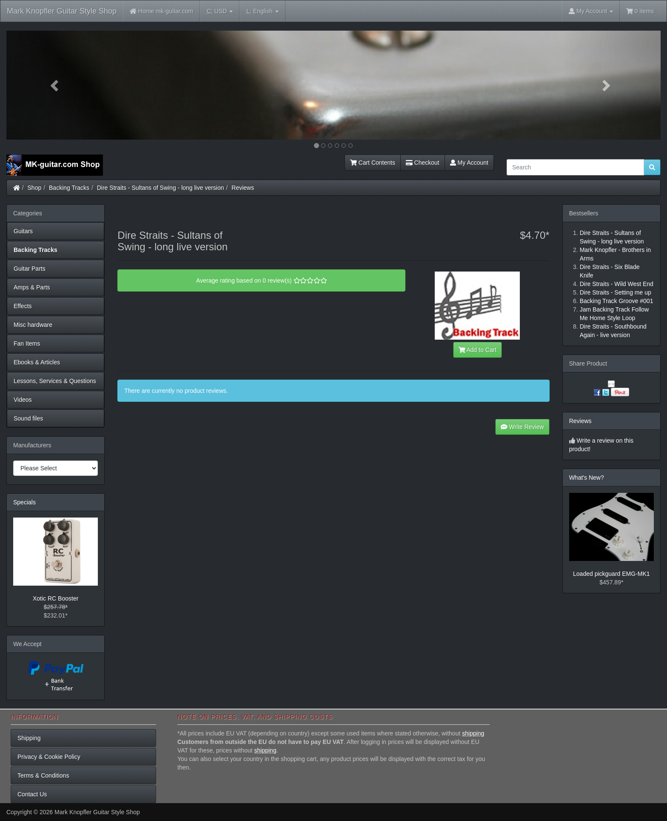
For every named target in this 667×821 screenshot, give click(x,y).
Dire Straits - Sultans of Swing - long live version (160, 187)
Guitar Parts (30, 268)
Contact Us (32, 794)
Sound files (28, 418)
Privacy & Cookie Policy (48, 756)
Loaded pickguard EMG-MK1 (611, 573)
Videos (23, 399)
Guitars (23, 231)
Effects (23, 306)
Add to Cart (478, 349)
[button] (55, 85)
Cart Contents (372, 162)
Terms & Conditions (43, 775)
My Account (469, 162)
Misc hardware (33, 324)
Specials (24, 502)
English (262, 11)
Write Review (522, 426)
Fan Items (27, 343)
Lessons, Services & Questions (55, 381)
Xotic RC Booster (55, 598)
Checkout (422, 162)
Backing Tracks (69, 187)
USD (220, 11)
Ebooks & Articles (37, 362)
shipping (473, 733)
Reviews (242, 187)
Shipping (29, 738)
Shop (35, 187)
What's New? (586, 477)
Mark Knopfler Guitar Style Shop (62, 11)
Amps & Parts (32, 287)
